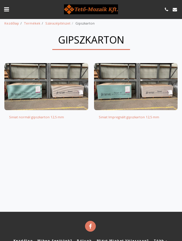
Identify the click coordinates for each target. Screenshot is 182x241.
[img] (46, 86)
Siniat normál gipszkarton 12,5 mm (36, 117)
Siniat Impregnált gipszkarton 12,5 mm (129, 117)
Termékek (32, 23)
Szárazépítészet (57, 23)
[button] (6, 9)
